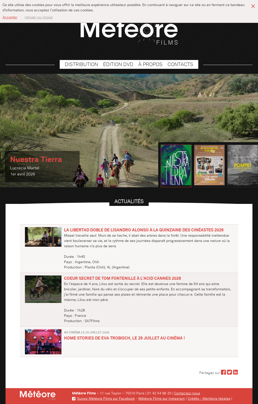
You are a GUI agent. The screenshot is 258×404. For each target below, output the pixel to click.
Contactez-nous (187, 393)
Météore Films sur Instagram (161, 398)
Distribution (81, 64)
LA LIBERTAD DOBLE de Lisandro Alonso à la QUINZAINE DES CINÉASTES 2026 (143, 230)
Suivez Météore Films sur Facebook (103, 398)
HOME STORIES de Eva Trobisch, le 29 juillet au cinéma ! (124, 338)
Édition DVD (118, 64)
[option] (129, 130)
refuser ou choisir (39, 17)
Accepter (10, 17)
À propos (150, 64)
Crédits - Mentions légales (209, 398)
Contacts (180, 64)
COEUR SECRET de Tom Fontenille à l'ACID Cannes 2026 (122, 278)
